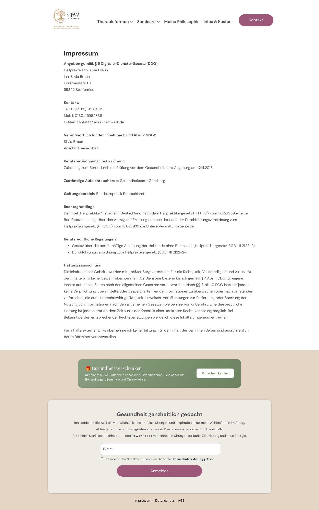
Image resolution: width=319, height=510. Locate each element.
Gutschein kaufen (215, 373)
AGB (181, 500)
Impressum (142, 500)
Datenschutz (164, 500)
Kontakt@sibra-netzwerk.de (100, 122)
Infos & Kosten (218, 21)
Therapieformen (115, 21)
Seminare (148, 21)
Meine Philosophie (182, 21)
